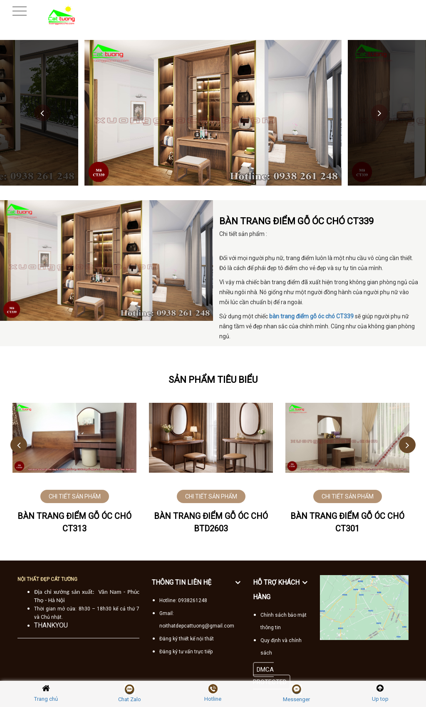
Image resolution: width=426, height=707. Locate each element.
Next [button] (379, 112)
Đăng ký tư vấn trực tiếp (186, 652)
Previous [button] (42, 112)
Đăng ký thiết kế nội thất (186, 639)
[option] (213, 113)
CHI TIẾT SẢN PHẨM (75, 496)
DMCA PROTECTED (270, 676)
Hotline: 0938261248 (183, 600)
